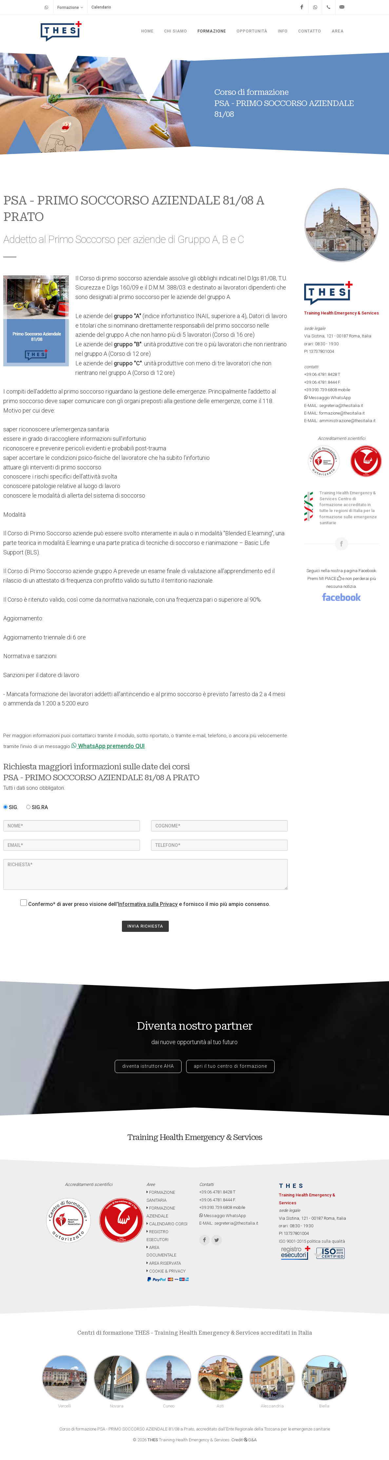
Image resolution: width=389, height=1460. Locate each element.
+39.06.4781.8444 (320, 382)
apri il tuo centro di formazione (230, 1066)
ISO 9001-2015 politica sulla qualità (312, 1241)
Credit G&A (244, 1439)
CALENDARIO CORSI (166, 1223)
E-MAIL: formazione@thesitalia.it (334, 413)
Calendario (101, 7)
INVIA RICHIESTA (145, 926)
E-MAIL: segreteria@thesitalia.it (333, 405)
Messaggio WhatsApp (327, 397)
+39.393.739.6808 (320, 389)
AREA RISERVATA (163, 1263)
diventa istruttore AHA (148, 1066)
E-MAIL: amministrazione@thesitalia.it (340, 420)
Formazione (70, 7)
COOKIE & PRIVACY (165, 1271)
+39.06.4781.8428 (320, 374)
